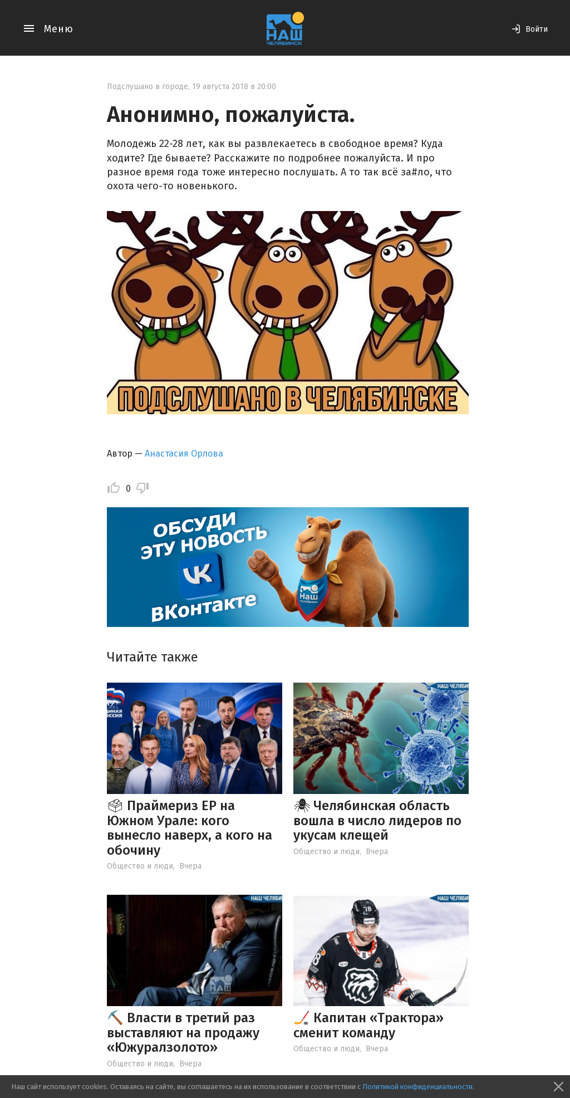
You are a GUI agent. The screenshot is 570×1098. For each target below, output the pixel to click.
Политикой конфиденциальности (417, 1086)
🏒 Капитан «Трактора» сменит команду (368, 1025)
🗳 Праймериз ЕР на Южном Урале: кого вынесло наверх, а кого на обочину (189, 827)
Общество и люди (140, 866)
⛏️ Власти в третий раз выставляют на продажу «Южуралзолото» (183, 1032)
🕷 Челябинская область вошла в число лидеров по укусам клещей (377, 820)
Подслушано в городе (147, 86)
